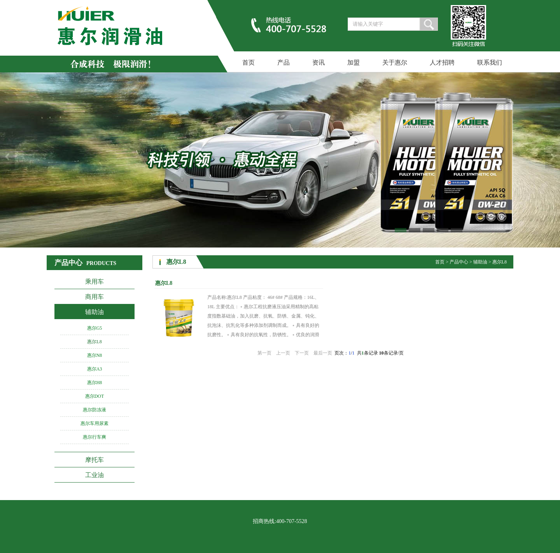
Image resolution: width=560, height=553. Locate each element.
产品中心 (459, 262)
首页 (248, 62)
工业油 (94, 475)
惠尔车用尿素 (94, 423)
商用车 (94, 296)
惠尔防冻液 (94, 410)
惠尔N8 (94, 355)
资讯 (318, 62)
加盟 (353, 62)
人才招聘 (442, 62)
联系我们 (489, 62)
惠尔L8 (94, 341)
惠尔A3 (94, 369)
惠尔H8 (94, 382)
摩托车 (94, 459)
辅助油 (94, 312)
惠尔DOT (94, 396)
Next (552, 157)
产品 (283, 62)
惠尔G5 (94, 328)
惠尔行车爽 (94, 437)
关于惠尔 (394, 62)
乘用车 (94, 281)
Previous (7, 157)
